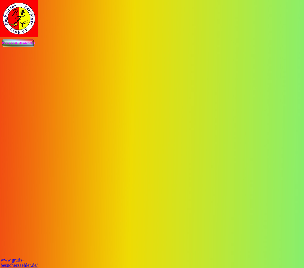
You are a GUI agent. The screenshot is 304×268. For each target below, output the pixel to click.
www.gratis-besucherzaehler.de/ (19, 262)
